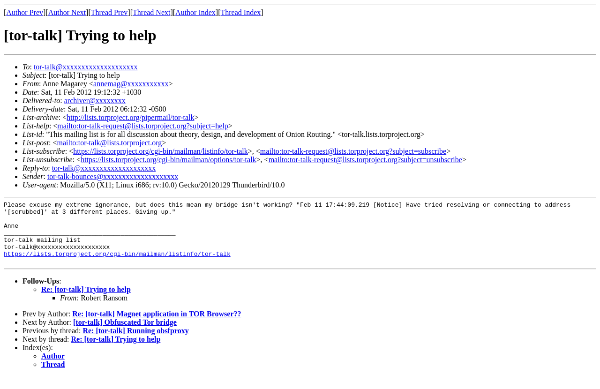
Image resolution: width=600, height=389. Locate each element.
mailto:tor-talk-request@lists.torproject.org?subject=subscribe (353, 151)
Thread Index (241, 12)
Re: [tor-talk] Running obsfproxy (135, 343)
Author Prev (24, 12)
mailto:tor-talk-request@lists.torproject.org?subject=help (142, 126)
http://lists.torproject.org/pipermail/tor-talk (130, 117)
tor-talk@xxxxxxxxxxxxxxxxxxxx (86, 67)
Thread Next (151, 12)
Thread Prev (109, 12)
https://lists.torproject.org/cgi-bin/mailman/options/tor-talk (168, 160)
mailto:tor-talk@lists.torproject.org (109, 143)
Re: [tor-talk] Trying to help (86, 302)
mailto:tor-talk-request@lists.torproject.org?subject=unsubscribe (365, 160)
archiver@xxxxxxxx (95, 101)
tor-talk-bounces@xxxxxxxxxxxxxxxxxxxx (112, 176)
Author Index (195, 12)
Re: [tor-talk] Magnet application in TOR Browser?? (156, 326)
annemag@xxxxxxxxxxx (130, 84)
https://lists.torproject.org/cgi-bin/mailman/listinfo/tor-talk (160, 151)
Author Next (67, 12)
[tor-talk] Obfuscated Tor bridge (125, 335)
